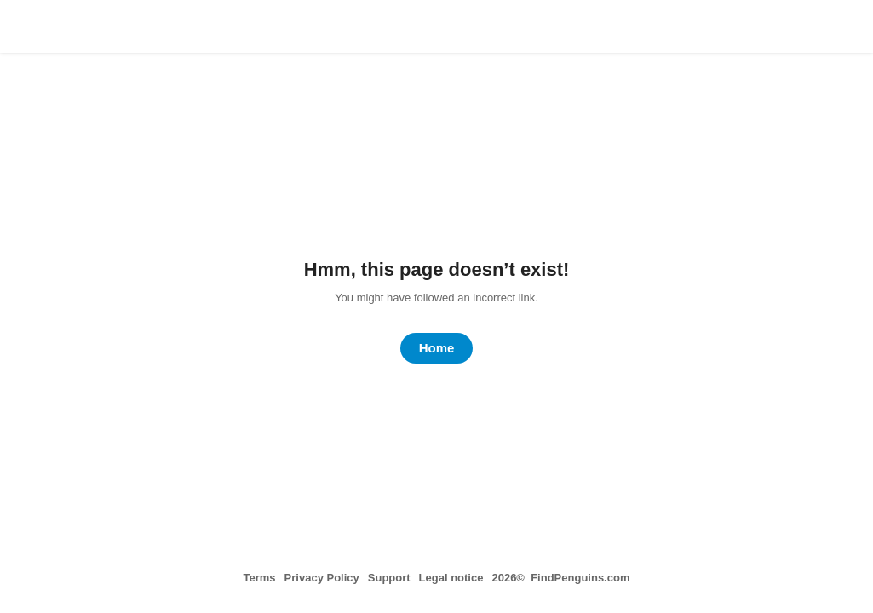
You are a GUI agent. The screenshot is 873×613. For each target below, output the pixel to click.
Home (437, 348)
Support (389, 577)
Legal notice (451, 577)
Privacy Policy (321, 577)
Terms (260, 577)
